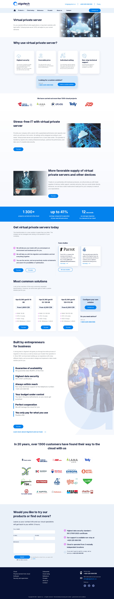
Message (16, 542)
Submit (22, 557)
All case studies (65, 269)
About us (45, 580)
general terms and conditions (79, 596)
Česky (99, 4)
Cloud (15, 571)
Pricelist (30, 270)
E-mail (15, 535)
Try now (18, 149)
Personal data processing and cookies (62, 596)
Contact (45, 582)
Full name (16, 529)
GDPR (34, 558)
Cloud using (46, 574)
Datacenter (46, 571)
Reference (46, 576)
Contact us (95, 10)
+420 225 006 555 (86, 4)
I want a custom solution (67, 84)
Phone (37, 535)
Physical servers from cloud (21, 574)
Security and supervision (20, 578)
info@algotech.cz (70, 4)
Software (16, 576)
